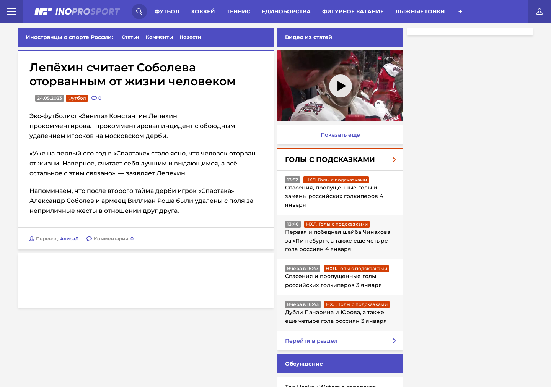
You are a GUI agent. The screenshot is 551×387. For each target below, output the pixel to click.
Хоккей (203, 11)
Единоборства (286, 11)
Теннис (238, 11)
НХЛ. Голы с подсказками (336, 180)
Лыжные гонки (420, 11)
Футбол (167, 11)
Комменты (159, 37)
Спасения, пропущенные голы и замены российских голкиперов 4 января (334, 196)
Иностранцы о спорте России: (69, 37)
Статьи (130, 37)
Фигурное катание (353, 11)
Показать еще (340, 134)
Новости (190, 37)
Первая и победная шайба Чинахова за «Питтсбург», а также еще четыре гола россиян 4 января (337, 240)
